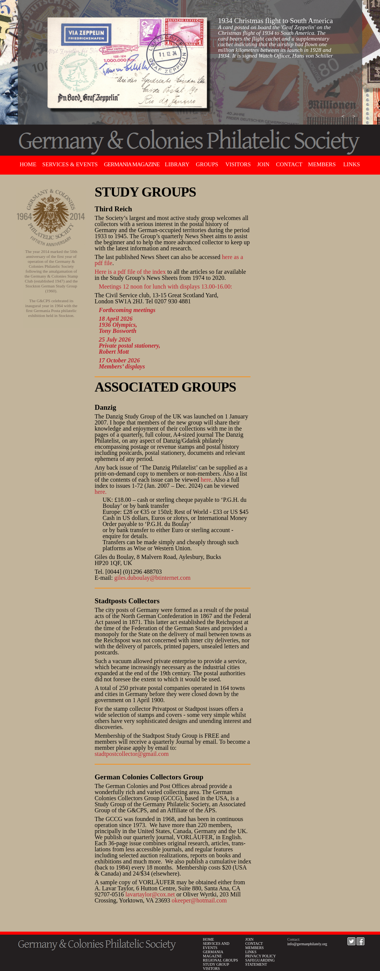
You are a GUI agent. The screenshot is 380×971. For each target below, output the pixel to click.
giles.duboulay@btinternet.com (152, 577)
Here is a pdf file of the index (130, 272)
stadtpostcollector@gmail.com (132, 754)
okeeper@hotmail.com (199, 900)
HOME (208, 939)
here (206, 479)
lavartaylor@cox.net (150, 894)
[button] (343, 116)
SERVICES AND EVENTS (216, 945)
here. (101, 492)
